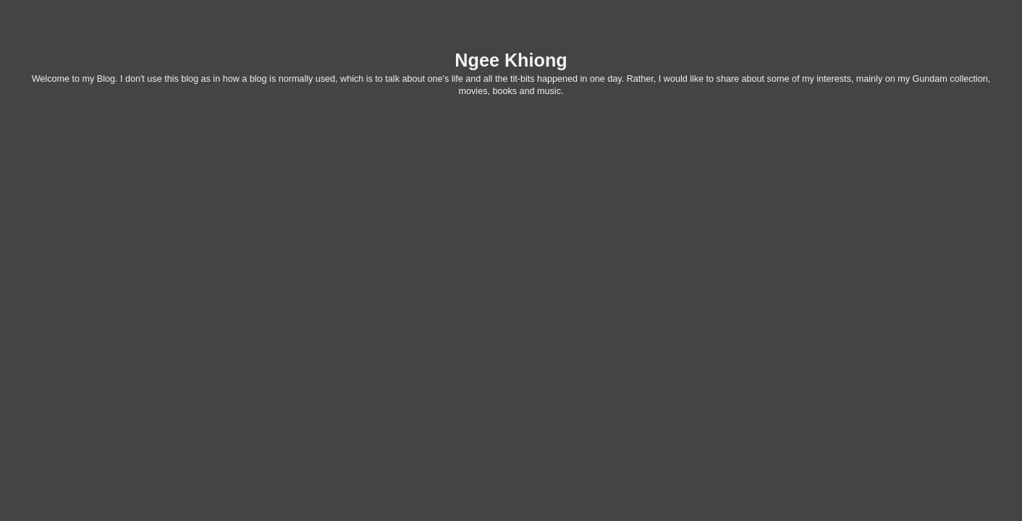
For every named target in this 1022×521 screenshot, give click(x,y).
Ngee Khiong (511, 60)
